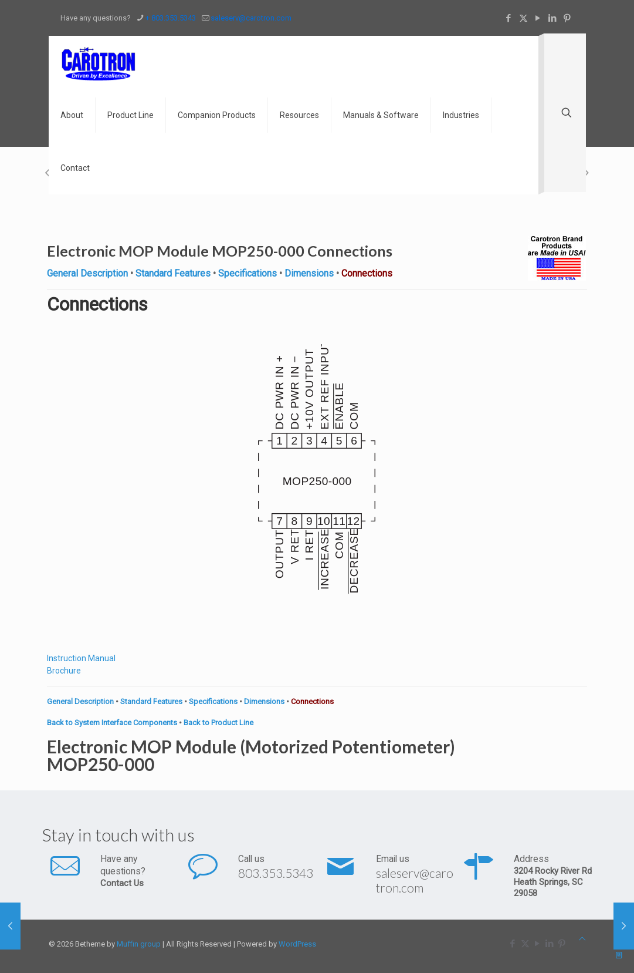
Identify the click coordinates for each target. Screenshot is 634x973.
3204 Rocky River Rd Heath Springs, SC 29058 (553, 882)
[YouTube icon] (538, 18)
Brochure (64, 670)
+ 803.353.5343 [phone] (170, 18)
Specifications (247, 273)
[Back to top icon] (582, 938)
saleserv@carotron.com (414, 880)
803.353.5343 (275, 873)
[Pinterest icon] (567, 18)
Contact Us (122, 883)
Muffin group (139, 944)
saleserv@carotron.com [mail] (251, 18)
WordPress (297, 944)
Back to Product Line (218, 722)
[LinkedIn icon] (552, 18)
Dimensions (309, 273)
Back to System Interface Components (112, 722)
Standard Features (173, 273)
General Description (87, 273)
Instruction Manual (81, 658)
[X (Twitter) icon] (523, 18)
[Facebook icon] (508, 18)
